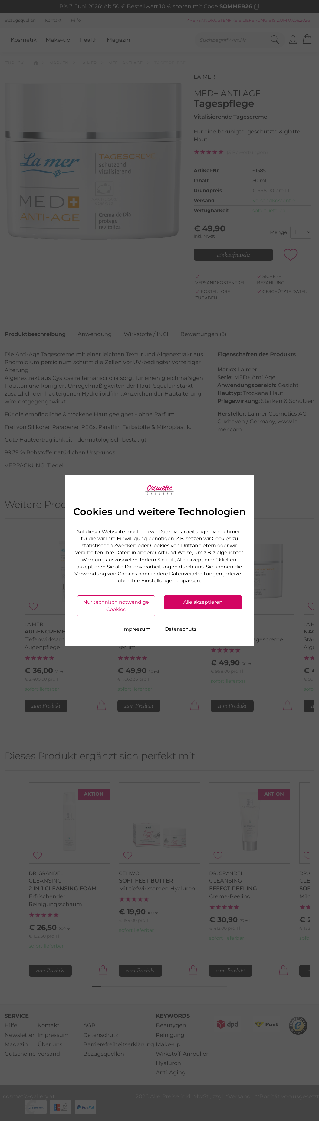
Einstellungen (158, 581)
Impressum (136, 629)
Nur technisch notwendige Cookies (116, 605)
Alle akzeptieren (202, 602)
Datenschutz (180, 629)
